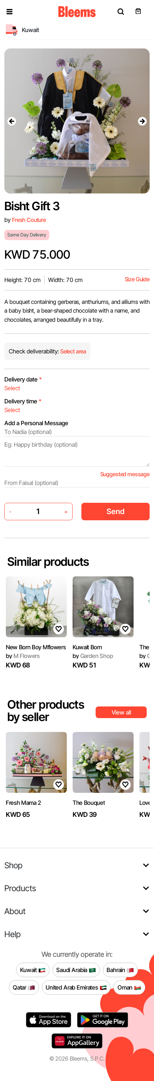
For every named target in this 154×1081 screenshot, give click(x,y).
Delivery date (23, 379)
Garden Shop (93, 656)
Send (115, 511)
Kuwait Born (87, 647)
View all (121, 712)
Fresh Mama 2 (23, 802)
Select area (72, 351)
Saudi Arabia (76, 970)
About (15, 911)
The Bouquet (89, 802)
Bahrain (120, 970)
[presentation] (11, 121)
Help (12, 934)
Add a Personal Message (36, 423)
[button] (9, 11)
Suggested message (125, 474)
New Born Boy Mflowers (36, 647)
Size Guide (137, 279)
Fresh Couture (29, 219)
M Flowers (23, 656)
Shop (13, 865)
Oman (129, 987)
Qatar (24, 987)
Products (20, 888)
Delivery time (23, 401)
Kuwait (33, 970)
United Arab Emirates (76, 987)
